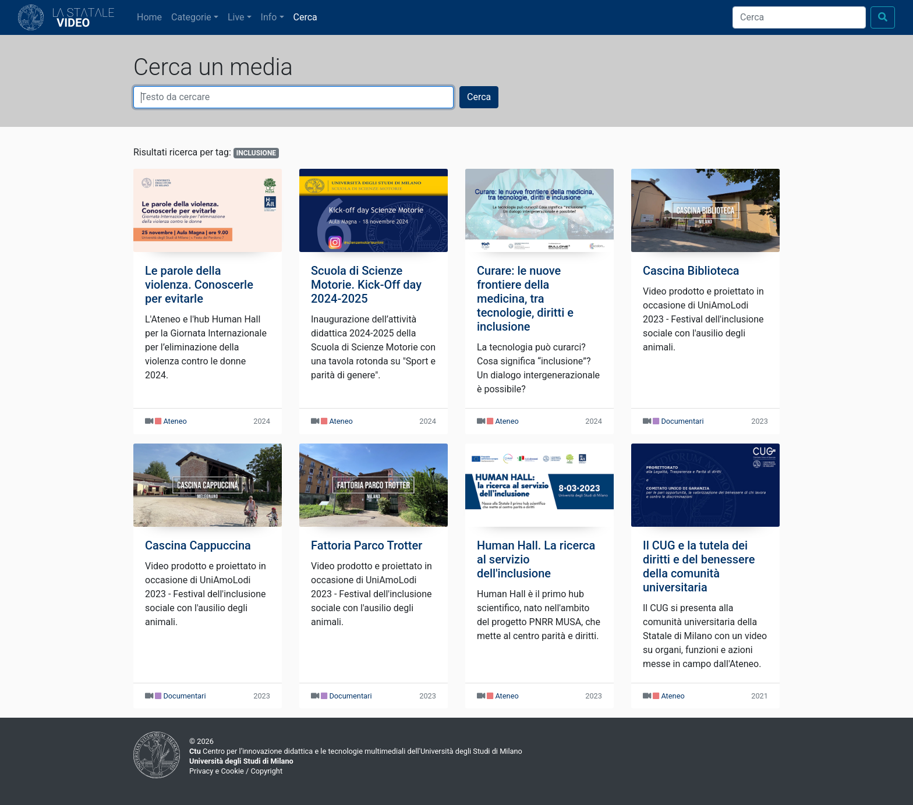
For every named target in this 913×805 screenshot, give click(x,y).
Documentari (682, 421)
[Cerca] (799, 17)
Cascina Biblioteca (691, 271)
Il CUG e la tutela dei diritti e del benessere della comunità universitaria (699, 566)
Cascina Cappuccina (198, 545)
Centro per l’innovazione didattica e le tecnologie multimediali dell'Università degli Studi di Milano (355, 751)
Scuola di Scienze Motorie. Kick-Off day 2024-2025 (366, 285)
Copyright (266, 771)
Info (269, 17)
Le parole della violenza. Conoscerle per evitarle (199, 285)
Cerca (305, 17)
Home (152, 16)
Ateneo (174, 421)
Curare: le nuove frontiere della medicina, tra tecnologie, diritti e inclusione (525, 299)
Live (236, 17)
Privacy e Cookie (216, 771)
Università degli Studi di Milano (241, 761)
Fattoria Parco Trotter (366, 545)
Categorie (191, 17)
